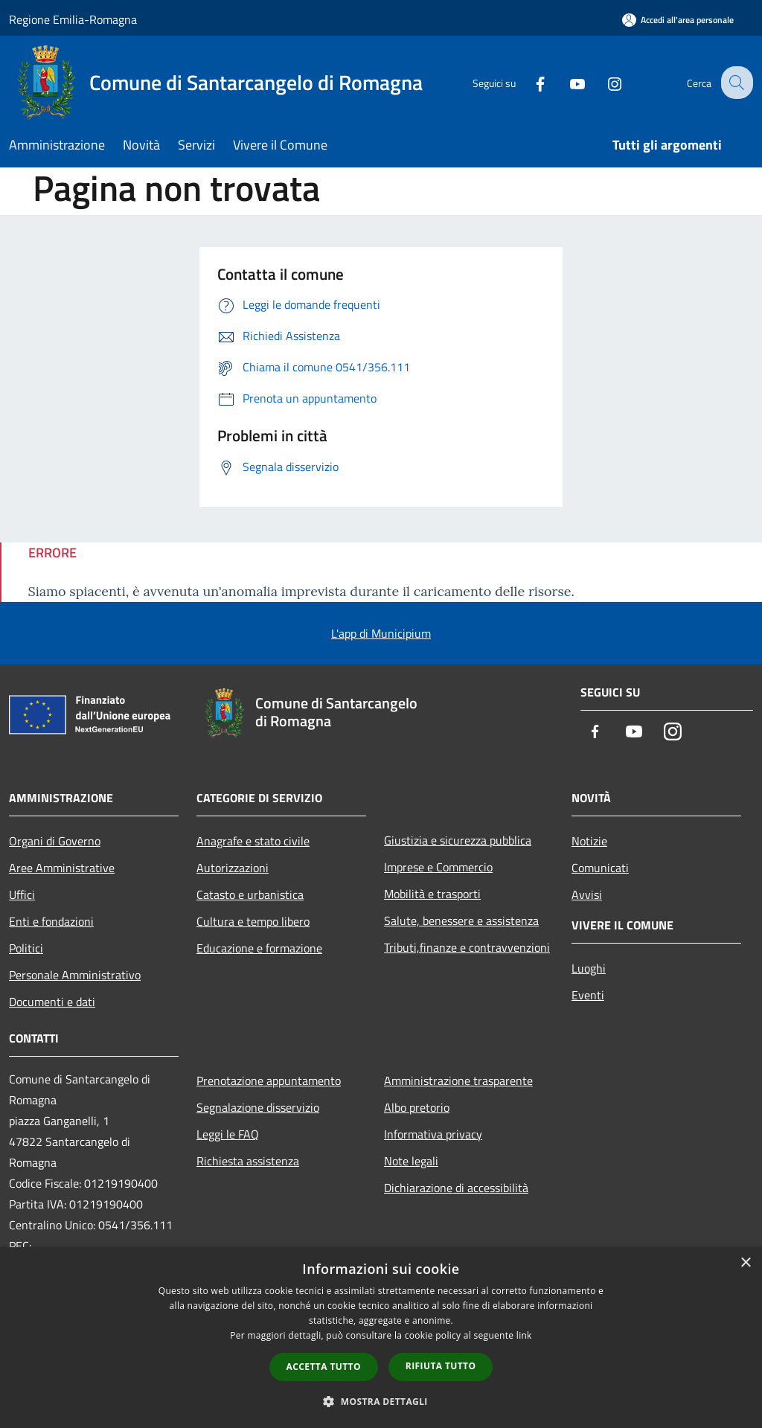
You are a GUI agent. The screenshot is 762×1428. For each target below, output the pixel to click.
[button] (381, 1401)
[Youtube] (565, 82)
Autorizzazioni (232, 868)
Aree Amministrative (62, 868)
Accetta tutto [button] (323, 1366)
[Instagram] (603, 82)
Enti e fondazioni (51, 921)
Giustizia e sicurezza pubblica (457, 840)
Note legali (411, 1161)
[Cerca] (735, 82)
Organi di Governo (54, 841)
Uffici (22, 894)
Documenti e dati (52, 1002)
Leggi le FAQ (227, 1134)
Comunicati (600, 868)
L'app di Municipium (381, 633)
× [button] (745, 1263)
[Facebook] (528, 82)
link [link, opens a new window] (524, 1335)
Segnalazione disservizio (257, 1107)
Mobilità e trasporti (432, 894)
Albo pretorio (416, 1107)
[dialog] (381, 1337)
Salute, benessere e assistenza (461, 920)
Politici (26, 948)
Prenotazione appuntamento (268, 1080)
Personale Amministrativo (75, 975)
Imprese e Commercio (438, 867)
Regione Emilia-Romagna (73, 19)
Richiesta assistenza (247, 1161)
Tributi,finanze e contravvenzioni (467, 947)
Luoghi (589, 968)
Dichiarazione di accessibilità (456, 1188)
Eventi (588, 995)
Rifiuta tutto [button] (441, 1366)
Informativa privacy (433, 1134)
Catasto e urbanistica (250, 894)
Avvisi (587, 894)
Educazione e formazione (259, 948)
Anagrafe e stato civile (253, 841)
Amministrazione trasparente (458, 1080)
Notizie (589, 841)
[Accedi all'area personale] (678, 19)
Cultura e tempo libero (253, 921)
